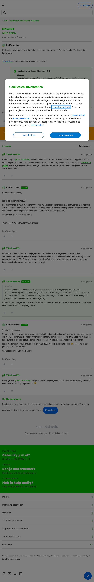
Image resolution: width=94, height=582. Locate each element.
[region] (47, 110)
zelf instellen (37, 125)
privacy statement (21, 118)
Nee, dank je (29, 135)
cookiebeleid (78, 115)
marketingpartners (61, 107)
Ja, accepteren (65, 135)
